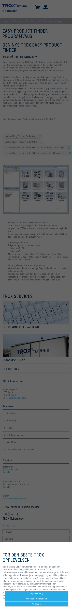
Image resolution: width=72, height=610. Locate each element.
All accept (36, 604)
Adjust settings (37, 593)
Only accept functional (36, 598)
